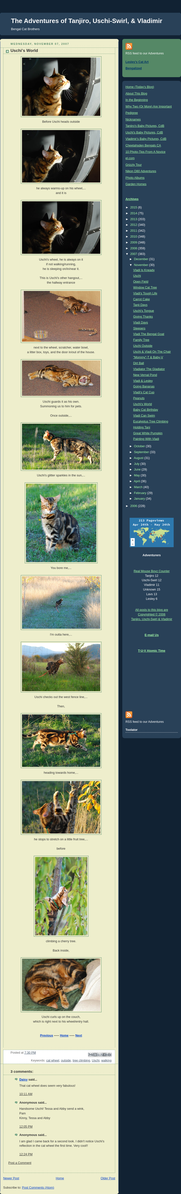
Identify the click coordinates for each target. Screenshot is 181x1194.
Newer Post (11, 1178)
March (139, 487)
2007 (134, 254)
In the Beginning (136, 100)
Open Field (140, 281)
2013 (134, 219)
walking (106, 1060)
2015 (134, 207)
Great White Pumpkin (148, 433)
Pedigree (131, 113)
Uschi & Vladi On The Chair (152, 351)
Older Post (108, 1178)
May (137, 475)
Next (78, 1035)
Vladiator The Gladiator (149, 369)
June (138, 469)
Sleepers (139, 328)
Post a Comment (19, 1163)
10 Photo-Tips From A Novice (145, 152)
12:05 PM (26, 1126)
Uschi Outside (143, 346)
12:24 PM (26, 1154)
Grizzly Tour (133, 165)
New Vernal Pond (145, 375)
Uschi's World (142, 404)
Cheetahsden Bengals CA (143, 145)
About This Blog (136, 93)
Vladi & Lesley (143, 381)
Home (64, 1035)
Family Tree (141, 340)
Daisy (23, 1079)
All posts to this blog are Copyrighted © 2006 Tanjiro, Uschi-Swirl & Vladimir (151, 614)
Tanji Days (140, 305)
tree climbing (81, 1060)
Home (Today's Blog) (139, 87)
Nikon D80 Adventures (140, 171)
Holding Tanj (141, 427)
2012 (134, 225)
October (140, 446)
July (137, 464)
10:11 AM (25, 1094)
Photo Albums (135, 178)
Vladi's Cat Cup (144, 392)
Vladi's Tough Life (145, 293)
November (141, 265)
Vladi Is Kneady (144, 270)
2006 (134, 506)
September (142, 452)
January (140, 498)
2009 (134, 242)
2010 (134, 236)
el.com (130, 158)
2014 (134, 213)
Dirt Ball (138, 363)
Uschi (96, 1060)
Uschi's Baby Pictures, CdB (144, 132)
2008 (134, 248)
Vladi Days (140, 322)
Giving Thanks (143, 316)
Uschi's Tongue (143, 311)
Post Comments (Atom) (38, 1187)
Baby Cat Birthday (145, 409)
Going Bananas (144, 386)
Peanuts (139, 398)
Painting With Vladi (146, 439)
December (141, 259)
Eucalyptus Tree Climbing (150, 421)
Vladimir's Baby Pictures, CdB (145, 139)
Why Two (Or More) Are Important (148, 106)
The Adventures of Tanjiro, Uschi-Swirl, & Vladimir (86, 20)
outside (66, 1060)
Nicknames (133, 119)
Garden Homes (136, 184)
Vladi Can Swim (144, 415)
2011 (134, 230)
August (139, 458)
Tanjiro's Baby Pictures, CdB (144, 126)
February (140, 493)
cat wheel (52, 1060)
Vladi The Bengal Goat (148, 334)
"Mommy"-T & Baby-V (148, 357)
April (137, 481)
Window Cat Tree (145, 287)
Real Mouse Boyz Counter (152, 571)
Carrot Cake (141, 299)
